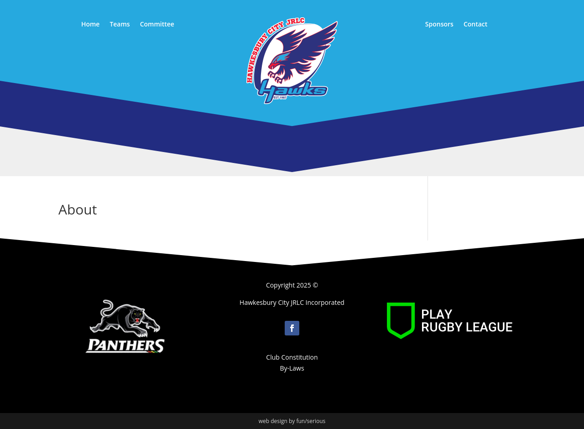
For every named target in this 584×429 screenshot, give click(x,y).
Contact (475, 24)
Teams (120, 24)
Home (90, 24)
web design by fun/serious (292, 421)
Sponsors (439, 24)
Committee (157, 24)
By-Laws (292, 368)
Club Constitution (292, 357)
